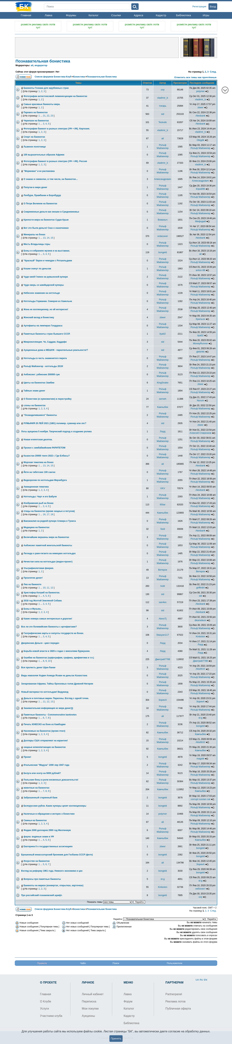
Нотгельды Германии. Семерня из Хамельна (48, 301)
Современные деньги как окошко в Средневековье (51, 211)
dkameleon (200, 620)
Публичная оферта (178, 1008)
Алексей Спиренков (200, 433)
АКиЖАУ (200, 669)
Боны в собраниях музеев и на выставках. (47, 250)
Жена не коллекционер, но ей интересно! (46, 309)
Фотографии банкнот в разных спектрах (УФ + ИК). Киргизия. (57, 128)
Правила (42, 963)
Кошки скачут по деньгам (37, 268)
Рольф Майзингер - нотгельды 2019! (43, 366)
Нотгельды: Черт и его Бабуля (40, 496)
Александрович (162, 179)
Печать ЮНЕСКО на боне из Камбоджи (44, 724)
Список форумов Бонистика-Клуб (53, 76)
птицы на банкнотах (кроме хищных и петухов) (49, 511)
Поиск (116, 963)
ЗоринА (162, 699)
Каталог (93, 15)
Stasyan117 (162, 634)
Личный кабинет (93, 994)
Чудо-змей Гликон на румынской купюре (46, 277)
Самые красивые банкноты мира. (42, 104)
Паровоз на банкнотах (36, 112)
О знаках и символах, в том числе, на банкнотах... (51, 179)
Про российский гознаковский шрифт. (41, 895)
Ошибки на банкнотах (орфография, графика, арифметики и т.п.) (59, 657)
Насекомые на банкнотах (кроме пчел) (44, 731)
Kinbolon (200, 636)
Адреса (138, 15)
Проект (27, 757)
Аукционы (88, 1015)
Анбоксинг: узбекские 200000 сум (42, 374)
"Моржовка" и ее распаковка (39, 171)
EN (205, 979)
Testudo (162, 122)
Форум (128, 1001)
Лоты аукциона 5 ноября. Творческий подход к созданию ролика (56, 431)
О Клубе (45, 1001)
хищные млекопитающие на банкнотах (45, 747)
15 (52, 237)
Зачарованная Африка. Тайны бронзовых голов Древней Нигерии (57, 683)
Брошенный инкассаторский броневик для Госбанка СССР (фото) (57, 854)
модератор (41, 65)
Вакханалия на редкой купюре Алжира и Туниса (50, 521)
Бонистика (79, 76)
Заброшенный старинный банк (40, 797)
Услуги (44, 1008)
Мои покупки (90, 1008)
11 (48, 587)
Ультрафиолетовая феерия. (39, 568)
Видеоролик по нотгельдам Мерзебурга (45, 480)
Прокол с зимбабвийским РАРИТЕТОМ (44, 447)
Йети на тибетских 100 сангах (39, 472)
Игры (206, 15)
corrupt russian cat (200, 799)
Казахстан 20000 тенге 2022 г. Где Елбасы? (47, 455)
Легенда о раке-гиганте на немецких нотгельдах (50, 553)
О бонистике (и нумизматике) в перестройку (47, 399)
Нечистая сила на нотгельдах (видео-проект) (48, 561)
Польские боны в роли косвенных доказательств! (51, 779)
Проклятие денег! (33, 578)
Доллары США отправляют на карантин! (46, 740)
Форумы (71, 15)
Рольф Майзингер (200, 148)
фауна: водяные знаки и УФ (39, 836)
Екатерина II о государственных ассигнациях (48, 846)
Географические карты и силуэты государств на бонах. (54, 633)
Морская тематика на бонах (38, 462)
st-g (200, 717)
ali (32, 65)
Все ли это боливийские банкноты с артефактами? (49, 626)
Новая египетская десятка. (38, 439)
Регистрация (199, 6)
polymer (200, 91)
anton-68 (200, 270)
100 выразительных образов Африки (44, 154)
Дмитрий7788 (162, 659)
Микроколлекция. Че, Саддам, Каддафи (45, 342)
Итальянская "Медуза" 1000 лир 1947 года (46, 765)
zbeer (201, 107)
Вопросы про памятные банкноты (42, 879)
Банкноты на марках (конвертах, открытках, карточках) (53, 885)
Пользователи (174, 963)
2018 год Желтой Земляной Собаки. (43, 600)
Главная (26, 15)
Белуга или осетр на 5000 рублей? (42, 773)
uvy (162, 89)
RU (201, 979)
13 (44, 237)
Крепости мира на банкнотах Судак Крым (46, 219)
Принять (116, 1038)
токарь (162, 105)
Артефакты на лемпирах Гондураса (43, 325)
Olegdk (200, 140)
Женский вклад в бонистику (39, 317)
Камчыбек (162, 407)
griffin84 (200, 587)
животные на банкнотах (36, 788)
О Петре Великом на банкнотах (40, 203)
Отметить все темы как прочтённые (195, 77)
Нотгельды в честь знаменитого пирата (45, 358)
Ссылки (116, 15)
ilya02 (163, 333)
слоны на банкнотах (34, 405)
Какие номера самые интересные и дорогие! (48, 618)
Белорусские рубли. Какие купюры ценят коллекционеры (55, 806)
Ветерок (162, 569)
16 (44, 514)
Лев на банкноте (32, 584)
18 (52, 514)
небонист (200, 888)
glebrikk (200, 351)
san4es (163, 602)
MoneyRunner (200, 343)
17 (48, 514)
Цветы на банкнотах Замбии (39, 382)
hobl (162, 586)
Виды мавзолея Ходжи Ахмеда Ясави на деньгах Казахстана (54, 675)
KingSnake (162, 382)
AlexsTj (163, 618)
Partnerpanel (173, 994)
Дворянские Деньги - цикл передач (40, 643)
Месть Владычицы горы (37, 244)
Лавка (48, 15)
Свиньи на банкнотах (35, 820)
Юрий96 (200, 189)
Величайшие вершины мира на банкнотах (46, 537)
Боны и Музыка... (33, 609)
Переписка (89, 1001)
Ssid (162, 529)
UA (197, 979)
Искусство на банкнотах (37, 861)
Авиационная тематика (36, 486)
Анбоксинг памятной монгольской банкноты (48, 545)
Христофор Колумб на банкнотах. (42, 592)
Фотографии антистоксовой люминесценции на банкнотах (55, 96)
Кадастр (161, 15)
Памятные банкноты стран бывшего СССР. (47, 334)
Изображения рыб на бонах (38, 503)
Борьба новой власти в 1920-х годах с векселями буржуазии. (57, 651)
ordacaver (162, 236)
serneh (162, 398)
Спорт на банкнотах (34, 137)
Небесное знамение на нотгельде (42, 293)
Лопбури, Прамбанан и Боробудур (42, 195)
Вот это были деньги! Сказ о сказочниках (46, 228)
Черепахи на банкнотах (36, 120)
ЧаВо (83, 963)
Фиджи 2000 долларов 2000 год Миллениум (47, 830)
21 (44, 115)
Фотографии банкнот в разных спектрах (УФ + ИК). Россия (55, 161)
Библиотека (183, 15)
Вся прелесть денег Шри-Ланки (38, 667)
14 (48, 237)
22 (48, 115)
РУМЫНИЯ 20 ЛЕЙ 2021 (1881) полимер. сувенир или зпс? (55, 423)
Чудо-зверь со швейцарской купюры (44, 285)
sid (162, 114)
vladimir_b (162, 97)
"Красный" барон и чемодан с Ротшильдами (48, 260)
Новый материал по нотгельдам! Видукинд (44, 692)
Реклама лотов (175, 1001)
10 (44, 587)
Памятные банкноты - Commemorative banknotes (50, 714)
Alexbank (200, 115)
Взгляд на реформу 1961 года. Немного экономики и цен (51, 871)
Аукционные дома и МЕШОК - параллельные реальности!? (56, 350)
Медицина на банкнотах (36, 527)
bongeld (162, 252)
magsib (200, 758)
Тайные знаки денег (34, 390)
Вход (213, 6)
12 (52, 587)
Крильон (200, 319)
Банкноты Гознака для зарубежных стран (46, 88)
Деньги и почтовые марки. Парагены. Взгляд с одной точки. (56, 698)
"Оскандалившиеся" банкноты (40, 415)
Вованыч (162, 219)
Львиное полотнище (35, 146)
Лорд (162, 431)
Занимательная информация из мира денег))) (48, 708)
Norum (200, 400)
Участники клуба (51, 1015)
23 (52, 115)
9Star (162, 504)
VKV (162, 488)
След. (213, 71)
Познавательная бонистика (43, 61)
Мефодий (200, 221)
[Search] (87, 6)
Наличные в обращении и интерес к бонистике (49, 814)
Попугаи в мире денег (35, 187)
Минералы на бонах (34, 234)
